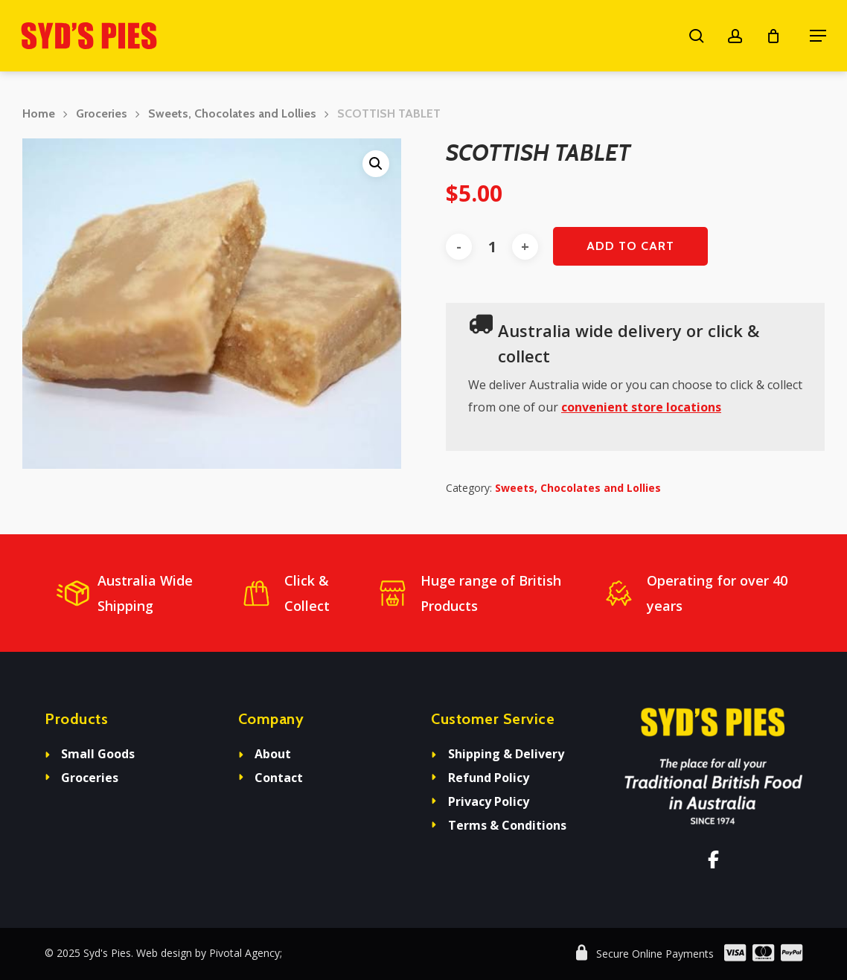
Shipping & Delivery (506, 754)
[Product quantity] (492, 247)
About (273, 754)
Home (38, 113)
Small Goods (98, 754)
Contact (279, 777)
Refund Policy (488, 777)
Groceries (101, 113)
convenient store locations (641, 407)
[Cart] (781, 36)
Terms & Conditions (507, 825)
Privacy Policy (488, 801)
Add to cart (630, 246)
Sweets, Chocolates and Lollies (232, 113)
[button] (818, 35)
